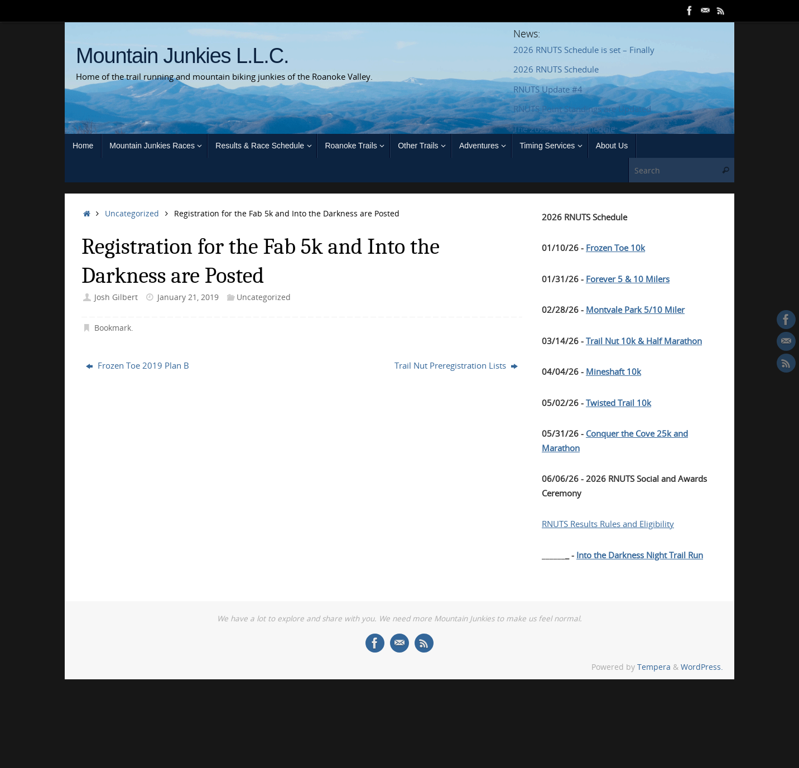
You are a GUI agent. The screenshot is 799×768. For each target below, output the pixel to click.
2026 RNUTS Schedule (556, 69)
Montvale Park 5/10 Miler (635, 309)
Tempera (654, 667)
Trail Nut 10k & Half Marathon (644, 340)
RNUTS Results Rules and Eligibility (608, 523)
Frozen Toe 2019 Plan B (137, 365)
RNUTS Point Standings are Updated (582, 108)
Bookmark (112, 328)
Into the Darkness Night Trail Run (639, 555)
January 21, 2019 (188, 297)
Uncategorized (132, 214)
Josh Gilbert (116, 297)
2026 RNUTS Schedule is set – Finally (583, 49)
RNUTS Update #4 (548, 89)
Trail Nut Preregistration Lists (456, 365)
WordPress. (702, 667)
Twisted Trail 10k (618, 402)
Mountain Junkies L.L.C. (182, 56)
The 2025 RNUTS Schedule (564, 128)
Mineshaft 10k (613, 371)
